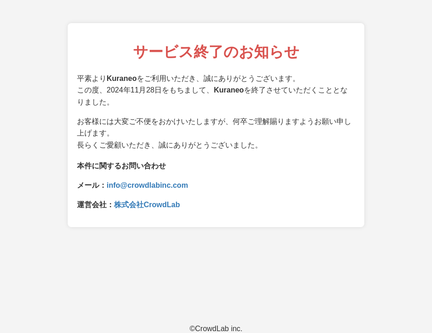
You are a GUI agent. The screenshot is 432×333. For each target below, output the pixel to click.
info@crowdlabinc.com (147, 185)
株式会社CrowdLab (147, 205)
